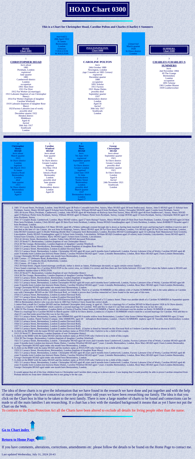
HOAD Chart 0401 (25, 49)
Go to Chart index (18, 430)
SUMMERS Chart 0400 (169, 49)
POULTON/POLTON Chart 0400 (97, 49)
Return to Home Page (24, 439)
